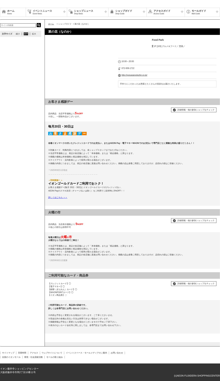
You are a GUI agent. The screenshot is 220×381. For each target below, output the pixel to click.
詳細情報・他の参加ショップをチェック (196, 110)
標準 (26, 34)
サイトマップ (8, 353)
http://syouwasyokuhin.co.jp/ (134, 75)
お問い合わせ (117, 353)
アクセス (34, 353)
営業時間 (22, 353)
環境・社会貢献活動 (33, 357)
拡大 (34, 34)
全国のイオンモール (11, 357)
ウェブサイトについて (52, 353)
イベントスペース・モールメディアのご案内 (86, 353)
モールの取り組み (54, 357)
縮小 (18, 34)
